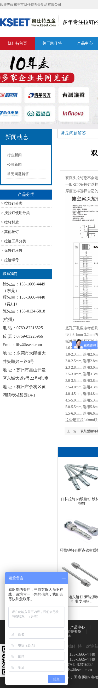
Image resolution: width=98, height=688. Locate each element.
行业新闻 (14, 155)
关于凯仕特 (52, 43)
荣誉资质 (74, 632)
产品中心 (77, 627)
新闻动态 (16, 137)
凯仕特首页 (17, 43)
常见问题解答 (18, 174)
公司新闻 (14, 164)
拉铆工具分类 (15, 241)
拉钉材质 (11, 222)
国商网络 (81, 677)
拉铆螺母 (11, 260)
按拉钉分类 (13, 203)
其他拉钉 (11, 232)
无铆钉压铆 (13, 251)
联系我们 (10, 274)
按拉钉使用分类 (17, 213)
